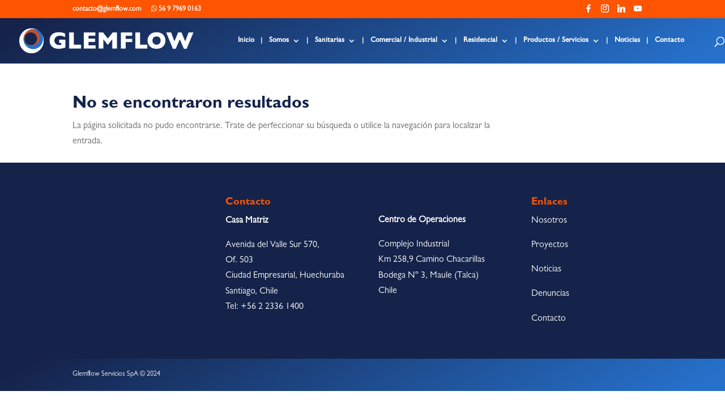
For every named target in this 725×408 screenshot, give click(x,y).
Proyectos (549, 245)
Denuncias (550, 294)
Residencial (480, 40)
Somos (279, 40)
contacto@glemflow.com (106, 9)
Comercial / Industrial (403, 40)
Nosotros (549, 221)
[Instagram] (604, 12)
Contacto (669, 40)
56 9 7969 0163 (176, 9)
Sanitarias (329, 40)
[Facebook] (588, 12)
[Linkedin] (621, 12)
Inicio (246, 40)
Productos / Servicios (555, 40)
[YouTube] (637, 12)
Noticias (627, 40)
